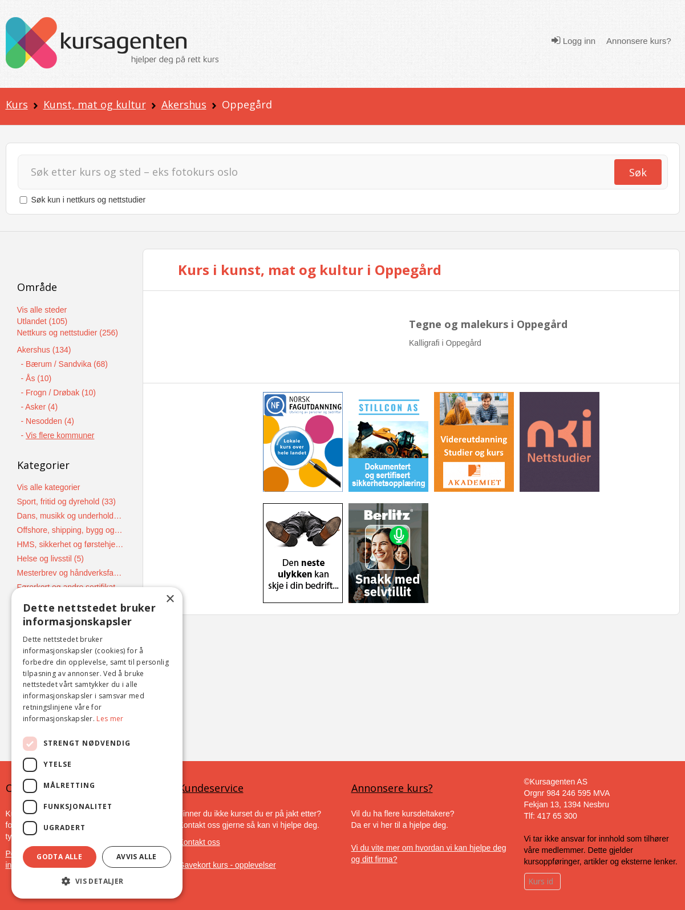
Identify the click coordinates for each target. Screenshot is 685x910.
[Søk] (315, 172)
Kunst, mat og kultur (94, 104)
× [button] (169, 599)
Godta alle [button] (59, 857)
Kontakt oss (199, 842)
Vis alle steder (42, 309)
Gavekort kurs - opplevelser (227, 864)
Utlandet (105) (42, 321)
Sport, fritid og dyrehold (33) (66, 501)
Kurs (17, 104)
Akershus (183, 104)
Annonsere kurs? (638, 41)
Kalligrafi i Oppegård (445, 342)
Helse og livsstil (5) (50, 558)
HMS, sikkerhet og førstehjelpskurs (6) (71, 544)
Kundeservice (211, 788)
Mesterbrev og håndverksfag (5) (71, 572)
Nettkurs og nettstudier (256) (67, 332)
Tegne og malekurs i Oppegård (488, 324)
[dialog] (97, 743)
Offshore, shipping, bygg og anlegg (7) (71, 530)
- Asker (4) (39, 406)
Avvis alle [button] (136, 857)
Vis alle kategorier (48, 487)
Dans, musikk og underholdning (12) (71, 515)
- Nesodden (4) (47, 421)
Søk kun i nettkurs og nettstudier (88, 199)
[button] (97, 881)
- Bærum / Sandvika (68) (64, 364)
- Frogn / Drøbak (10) (58, 392)
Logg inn (573, 40)
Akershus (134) (44, 349)
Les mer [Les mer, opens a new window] (109, 718)
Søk (638, 172)
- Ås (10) (36, 378)
